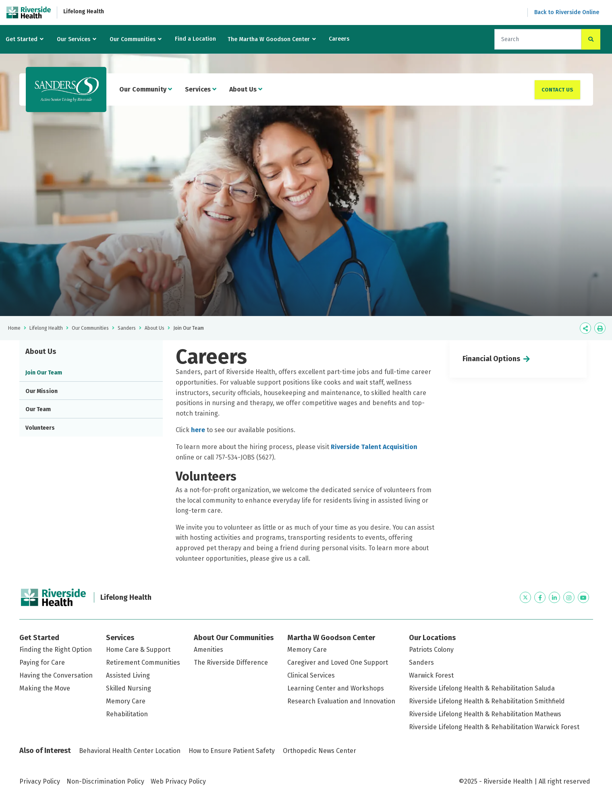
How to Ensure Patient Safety (232, 751)
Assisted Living (128, 675)
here (199, 430)
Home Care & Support (138, 649)
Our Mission (41, 391)
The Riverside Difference (231, 662)
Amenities (208, 649)
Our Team (38, 409)
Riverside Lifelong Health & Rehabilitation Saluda (482, 688)
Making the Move (44, 688)
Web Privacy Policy (178, 781)
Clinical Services (311, 675)
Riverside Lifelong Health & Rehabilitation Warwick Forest (494, 727)
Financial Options (491, 358)
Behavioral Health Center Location (129, 751)
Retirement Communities (143, 662)
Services (200, 89)
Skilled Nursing (128, 688)
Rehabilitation (127, 714)
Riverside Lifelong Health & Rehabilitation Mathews (485, 714)
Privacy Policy (39, 781)
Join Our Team (43, 372)
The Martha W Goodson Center (269, 39)
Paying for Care (42, 662)
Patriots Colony (431, 649)
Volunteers (40, 427)
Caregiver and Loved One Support (337, 662)
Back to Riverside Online (566, 12)
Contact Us (557, 90)
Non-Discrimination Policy (105, 781)
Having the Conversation (56, 675)
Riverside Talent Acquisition (374, 447)
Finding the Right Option (55, 649)
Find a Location (195, 38)
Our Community (145, 89)
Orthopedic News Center (319, 751)
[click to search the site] (590, 39)
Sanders (127, 328)
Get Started (21, 39)
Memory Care (125, 701)
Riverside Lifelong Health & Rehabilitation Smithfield (487, 701)
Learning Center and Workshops (335, 688)
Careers (339, 38)
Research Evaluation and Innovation (341, 701)
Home (14, 328)
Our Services (73, 39)
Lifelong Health (83, 11)
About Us (245, 89)
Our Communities (133, 39)
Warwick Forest (431, 675)
